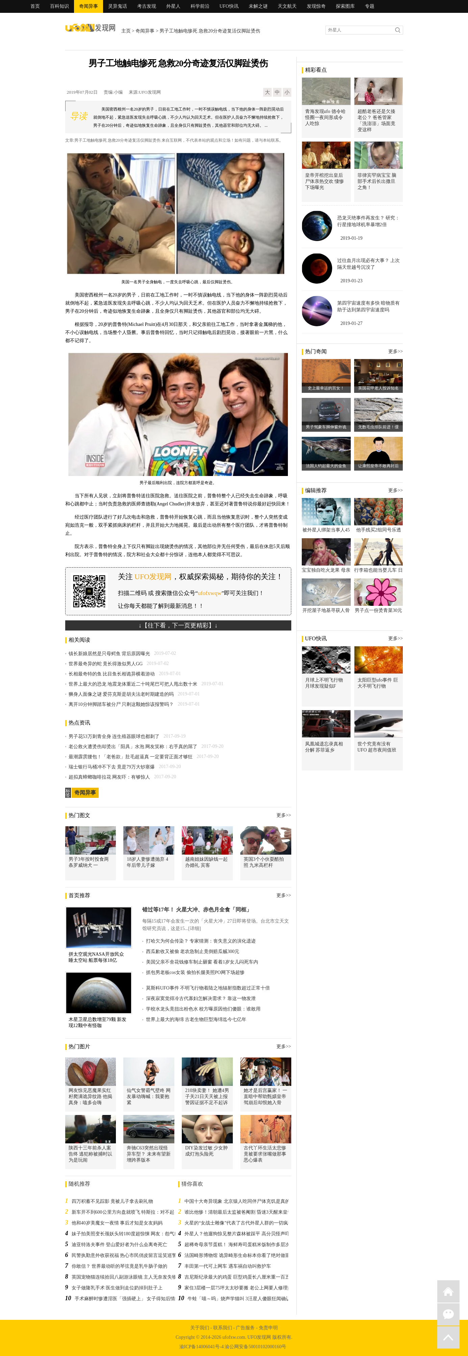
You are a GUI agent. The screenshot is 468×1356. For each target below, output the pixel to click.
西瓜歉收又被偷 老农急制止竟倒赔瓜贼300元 (193, 951)
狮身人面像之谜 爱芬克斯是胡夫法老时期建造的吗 (121, 694)
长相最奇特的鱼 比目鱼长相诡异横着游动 (112, 673)
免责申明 (268, 1327)
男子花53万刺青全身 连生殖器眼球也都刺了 (114, 736)
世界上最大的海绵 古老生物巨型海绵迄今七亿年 (196, 1019)
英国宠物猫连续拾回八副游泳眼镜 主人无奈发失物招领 (129, 1277)
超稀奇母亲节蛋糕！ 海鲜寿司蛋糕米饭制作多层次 (237, 1244)
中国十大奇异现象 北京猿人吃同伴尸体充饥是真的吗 (239, 1201)
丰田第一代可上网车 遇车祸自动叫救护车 (227, 1266)
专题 (369, 6)
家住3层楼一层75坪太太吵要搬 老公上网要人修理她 (238, 1287)
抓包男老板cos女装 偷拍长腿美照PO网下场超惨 (195, 972)
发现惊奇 (316, 6)
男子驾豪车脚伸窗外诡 (326, 427)
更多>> (283, 815)
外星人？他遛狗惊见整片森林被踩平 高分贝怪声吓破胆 (241, 1233)
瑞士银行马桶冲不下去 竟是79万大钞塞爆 (112, 766)
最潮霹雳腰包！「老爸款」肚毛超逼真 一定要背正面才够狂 (131, 756)
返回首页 (448, 1291)
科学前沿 (200, 6)
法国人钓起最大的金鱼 (326, 465)
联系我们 (222, 1327)
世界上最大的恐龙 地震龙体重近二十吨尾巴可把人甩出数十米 (133, 684)
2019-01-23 (352, 280)
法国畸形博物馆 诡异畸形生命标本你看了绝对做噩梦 (239, 1255)
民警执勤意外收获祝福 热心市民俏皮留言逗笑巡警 (124, 1255)
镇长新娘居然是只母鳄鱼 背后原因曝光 (109, 653)
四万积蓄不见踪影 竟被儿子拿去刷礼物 (112, 1201)
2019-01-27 (352, 323)
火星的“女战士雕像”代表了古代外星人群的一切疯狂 (238, 1223)
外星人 (173, 6)
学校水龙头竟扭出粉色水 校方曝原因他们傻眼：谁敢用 (203, 1009)
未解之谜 (258, 6)
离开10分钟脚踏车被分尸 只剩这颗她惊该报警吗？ (121, 704)
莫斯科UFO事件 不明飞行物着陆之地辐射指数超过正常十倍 (208, 988)
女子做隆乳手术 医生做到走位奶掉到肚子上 (117, 1287)
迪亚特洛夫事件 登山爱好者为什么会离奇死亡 (120, 1244)
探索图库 (345, 6)
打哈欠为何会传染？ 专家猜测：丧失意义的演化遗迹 (201, 941)
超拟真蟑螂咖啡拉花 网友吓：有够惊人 (109, 777)
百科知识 (59, 6)
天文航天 (287, 6)
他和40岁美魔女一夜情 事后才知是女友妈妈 (117, 1223)
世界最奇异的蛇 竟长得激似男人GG (106, 663)
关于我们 (199, 1327)
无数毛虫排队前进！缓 (378, 427)
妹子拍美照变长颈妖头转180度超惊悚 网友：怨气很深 (128, 1233)
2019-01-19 (352, 238)
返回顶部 (448, 1337)
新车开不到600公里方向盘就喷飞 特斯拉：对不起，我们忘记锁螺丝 (142, 1212)
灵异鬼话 (117, 6)
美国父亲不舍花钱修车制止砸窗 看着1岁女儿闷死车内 (202, 962)
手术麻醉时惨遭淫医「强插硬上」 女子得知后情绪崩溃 (132, 1298)
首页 (35, 6)
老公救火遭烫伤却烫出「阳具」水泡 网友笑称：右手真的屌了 (133, 746)
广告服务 (245, 1327)
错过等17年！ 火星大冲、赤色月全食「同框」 (197, 909)
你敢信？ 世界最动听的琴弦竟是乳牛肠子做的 (120, 1266)
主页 (126, 30)
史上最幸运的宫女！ (326, 388)
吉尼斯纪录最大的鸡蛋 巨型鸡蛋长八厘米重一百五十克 (241, 1277)
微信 (448, 1314)
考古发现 (146, 6)
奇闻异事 (88, 6)
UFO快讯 (229, 6)
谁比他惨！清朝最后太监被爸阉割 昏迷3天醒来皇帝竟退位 (245, 1212)
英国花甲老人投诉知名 (378, 388)
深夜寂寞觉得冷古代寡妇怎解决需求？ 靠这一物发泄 (201, 998)
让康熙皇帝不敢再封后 (378, 465)
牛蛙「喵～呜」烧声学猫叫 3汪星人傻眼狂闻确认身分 (244, 1298)
